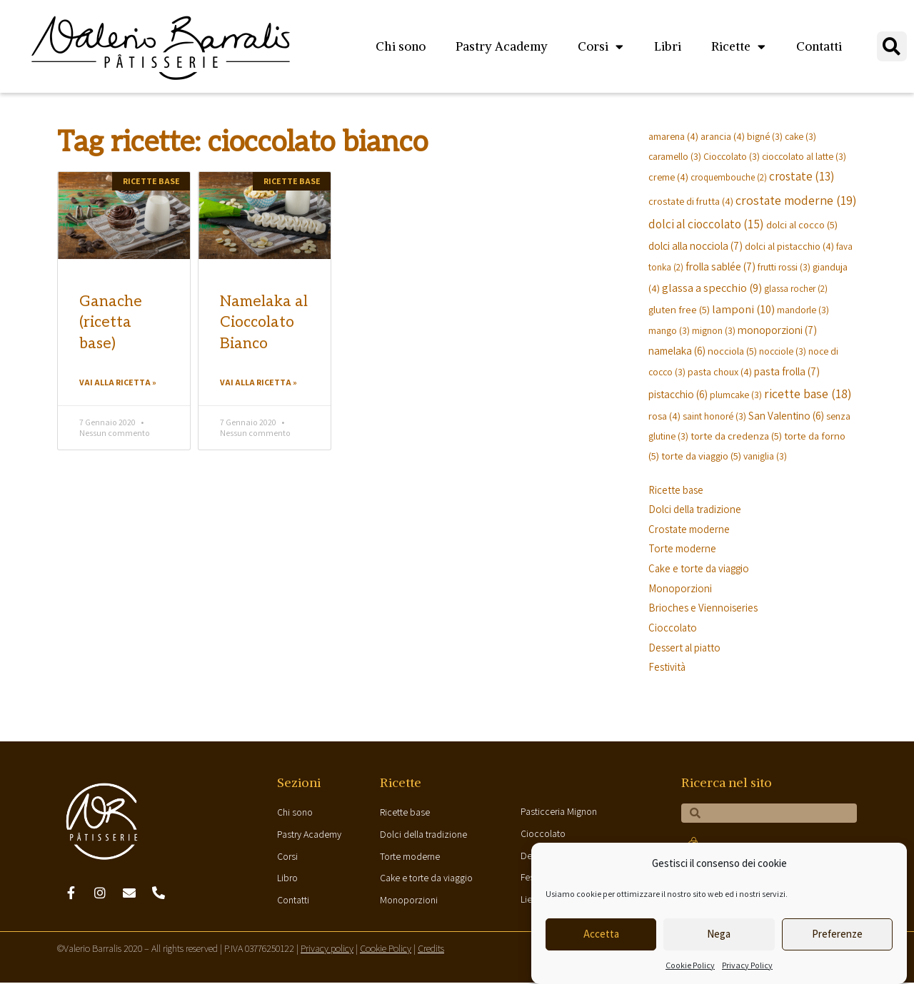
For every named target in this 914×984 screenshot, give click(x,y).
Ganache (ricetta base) (110, 322)
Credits (431, 950)
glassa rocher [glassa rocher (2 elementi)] (796, 289)
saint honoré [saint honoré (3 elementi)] (714, 416)
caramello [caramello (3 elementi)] (674, 156)
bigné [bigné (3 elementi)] (765, 136)
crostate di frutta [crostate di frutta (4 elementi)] (690, 201)
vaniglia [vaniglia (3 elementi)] (765, 456)
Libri (667, 46)
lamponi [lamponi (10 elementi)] (743, 309)
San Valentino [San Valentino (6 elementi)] (786, 415)
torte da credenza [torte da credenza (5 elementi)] (736, 435)
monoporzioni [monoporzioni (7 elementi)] (777, 330)
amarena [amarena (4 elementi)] (673, 136)
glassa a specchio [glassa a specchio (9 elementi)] (712, 287)
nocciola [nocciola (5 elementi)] (732, 350)
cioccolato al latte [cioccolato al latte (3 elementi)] (804, 156)
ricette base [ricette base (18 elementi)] (808, 393)
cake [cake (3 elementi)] (800, 136)
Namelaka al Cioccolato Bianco (264, 322)
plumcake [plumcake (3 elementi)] (736, 394)
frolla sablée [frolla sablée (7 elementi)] (720, 266)
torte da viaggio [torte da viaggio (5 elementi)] (701, 455)
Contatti (819, 46)
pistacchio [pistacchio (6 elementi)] (678, 394)
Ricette (738, 47)
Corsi (600, 47)
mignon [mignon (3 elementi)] (713, 330)
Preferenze (837, 933)
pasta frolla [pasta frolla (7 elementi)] (787, 371)
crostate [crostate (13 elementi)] (801, 176)
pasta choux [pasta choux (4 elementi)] (720, 371)
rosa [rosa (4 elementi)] (664, 415)
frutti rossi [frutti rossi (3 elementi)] (784, 266)
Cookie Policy (690, 965)
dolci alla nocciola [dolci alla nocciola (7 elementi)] (695, 245)
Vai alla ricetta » (117, 382)
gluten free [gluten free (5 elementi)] (679, 309)
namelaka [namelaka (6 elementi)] (676, 350)
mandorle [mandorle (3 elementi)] (803, 309)
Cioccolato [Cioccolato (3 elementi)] (731, 156)
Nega (718, 933)
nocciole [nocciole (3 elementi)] (782, 351)
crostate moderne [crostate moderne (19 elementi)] (796, 200)
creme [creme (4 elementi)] (668, 176)
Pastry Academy (502, 46)
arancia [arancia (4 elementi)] (722, 136)
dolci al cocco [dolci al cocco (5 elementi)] (802, 224)
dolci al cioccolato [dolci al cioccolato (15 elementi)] (706, 223)
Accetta (601, 933)
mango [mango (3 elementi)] (669, 330)
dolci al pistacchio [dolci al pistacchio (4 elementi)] (789, 246)
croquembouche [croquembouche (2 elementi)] (728, 177)
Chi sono (401, 46)
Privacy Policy (747, 965)
